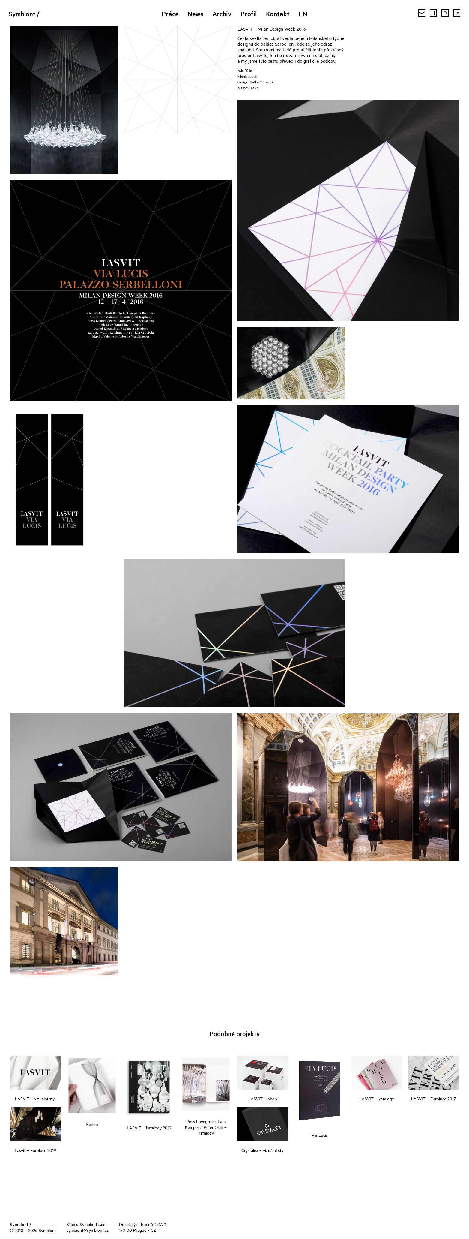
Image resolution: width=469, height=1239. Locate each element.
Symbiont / (26, 13)
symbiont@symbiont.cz (88, 1230)
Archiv (222, 13)
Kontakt (278, 13)
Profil (248, 13)
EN (303, 13)
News (195, 13)
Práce (170, 13)
